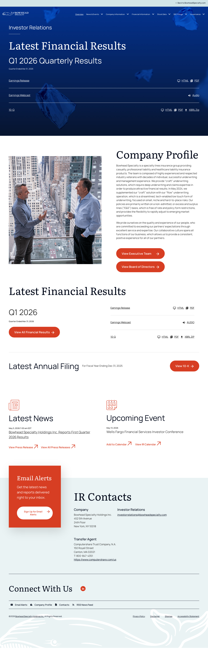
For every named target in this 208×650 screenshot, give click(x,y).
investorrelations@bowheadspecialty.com (142, 516)
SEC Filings (178, 14)
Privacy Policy (139, 618)
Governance (195, 14)
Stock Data (161, 14)
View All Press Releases (55, 449)
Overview (79, 14)
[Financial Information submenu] (153, 14)
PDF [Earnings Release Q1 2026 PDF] (194, 81)
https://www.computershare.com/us (95, 562)
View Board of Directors (138, 268)
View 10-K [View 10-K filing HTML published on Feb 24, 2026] (182, 368)
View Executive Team (136, 255)
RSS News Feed (82, 606)
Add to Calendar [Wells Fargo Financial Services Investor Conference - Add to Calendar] (116, 446)
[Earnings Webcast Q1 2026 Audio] (104, 96)
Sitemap (168, 618)
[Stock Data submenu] (169, 14)
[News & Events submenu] (102, 14)
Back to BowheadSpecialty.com (190, 3)
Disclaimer (155, 618)
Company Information (115, 14)
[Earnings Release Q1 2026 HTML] (98, 81)
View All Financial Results (32, 334)
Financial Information (141, 14)
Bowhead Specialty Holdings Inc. (29, 618)
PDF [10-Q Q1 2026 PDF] (178, 110)
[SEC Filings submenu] (186, 14)
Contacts (62, 606)
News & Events (92, 14)
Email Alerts (18, 606)
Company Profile (41, 606)
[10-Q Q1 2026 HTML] (90, 110)
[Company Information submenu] (128, 14)
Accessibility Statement (188, 618)
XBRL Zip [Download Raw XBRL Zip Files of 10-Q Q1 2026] (192, 110)
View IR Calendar (145, 446)
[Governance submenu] (204, 14)
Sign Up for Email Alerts (33, 515)
